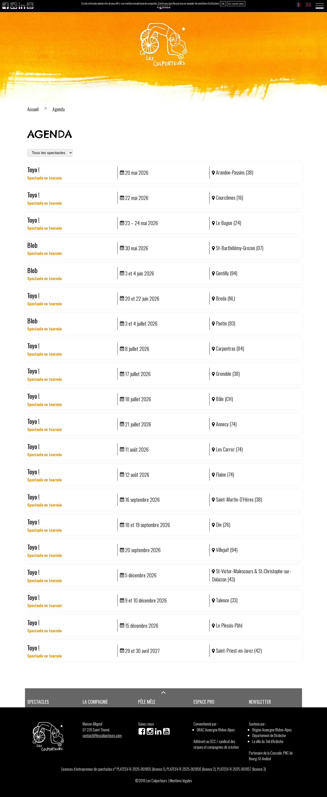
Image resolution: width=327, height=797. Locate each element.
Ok (223, 3)
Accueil (33, 109)
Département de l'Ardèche (269, 735)
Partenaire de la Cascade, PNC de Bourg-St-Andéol (271, 756)
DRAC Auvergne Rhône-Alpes (216, 730)
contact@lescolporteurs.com (102, 735)
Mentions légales (181, 780)
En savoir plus (236, 3)
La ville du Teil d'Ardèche (267, 741)
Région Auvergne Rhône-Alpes (272, 730)
